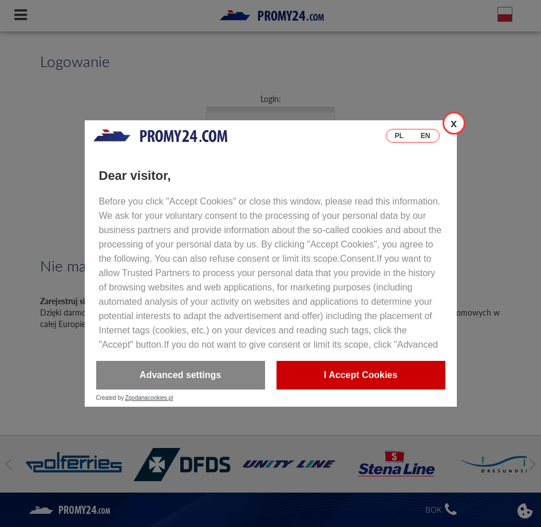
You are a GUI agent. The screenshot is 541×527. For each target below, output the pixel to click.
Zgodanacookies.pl (149, 398)
